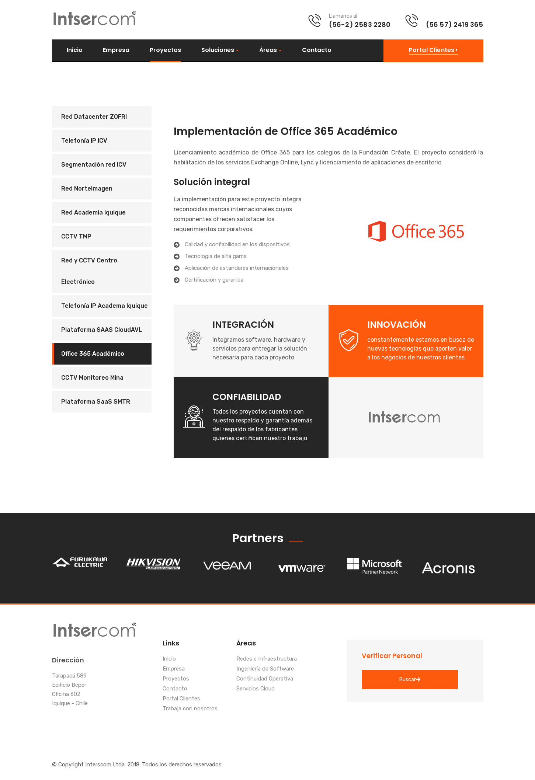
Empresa (116, 50)
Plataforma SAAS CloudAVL (101, 329)
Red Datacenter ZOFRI (94, 116)
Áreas (268, 50)
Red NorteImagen (86, 188)
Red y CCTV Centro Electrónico (89, 271)
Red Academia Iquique (93, 212)
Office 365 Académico (92, 353)
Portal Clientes (181, 699)
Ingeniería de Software (265, 669)
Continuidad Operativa (264, 679)
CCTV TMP (76, 236)
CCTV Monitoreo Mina (92, 377)
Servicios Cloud (255, 689)
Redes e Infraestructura (266, 659)
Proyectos (165, 50)
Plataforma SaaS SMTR (95, 401)
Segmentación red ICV (93, 164)
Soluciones (217, 50)
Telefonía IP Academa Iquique (104, 305)
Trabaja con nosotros (190, 709)
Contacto (316, 50)
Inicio (75, 50)
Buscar (409, 679)
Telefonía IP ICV (84, 140)
